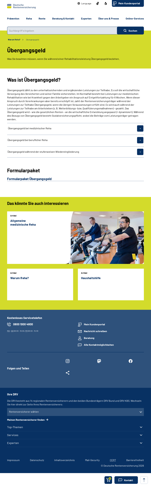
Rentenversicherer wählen (24, 411)
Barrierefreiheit (135, 460)
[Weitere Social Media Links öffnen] (67, 373)
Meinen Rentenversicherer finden (26, 419)
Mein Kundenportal (129, 3)
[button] (84, 3)
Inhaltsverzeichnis (64, 460)
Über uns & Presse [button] (108, 18)
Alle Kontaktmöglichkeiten (99, 344)
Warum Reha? (14, 39)
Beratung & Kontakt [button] (63, 18)
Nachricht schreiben (95, 331)
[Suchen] (130, 30)
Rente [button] (42, 18)
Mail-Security (92, 460)
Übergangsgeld (32, 39)
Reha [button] (29, 18)
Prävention (13, 18)
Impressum (13, 460)
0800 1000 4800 (23, 324)
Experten (13, 442)
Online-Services (135, 18)
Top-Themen (15, 427)
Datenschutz (37, 460)
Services (12, 435)
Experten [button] (86, 18)
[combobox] (62, 30)
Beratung (89, 337)
